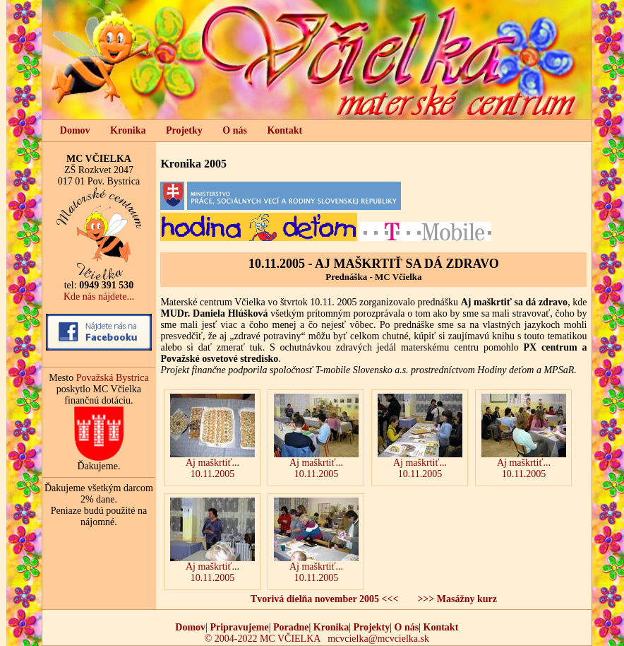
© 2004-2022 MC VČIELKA (262, 638)
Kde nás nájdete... (99, 296)
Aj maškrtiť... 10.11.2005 (212, 436)
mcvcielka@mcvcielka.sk (378, 638)
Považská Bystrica (112, 377)
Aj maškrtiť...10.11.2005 (420, 436)
